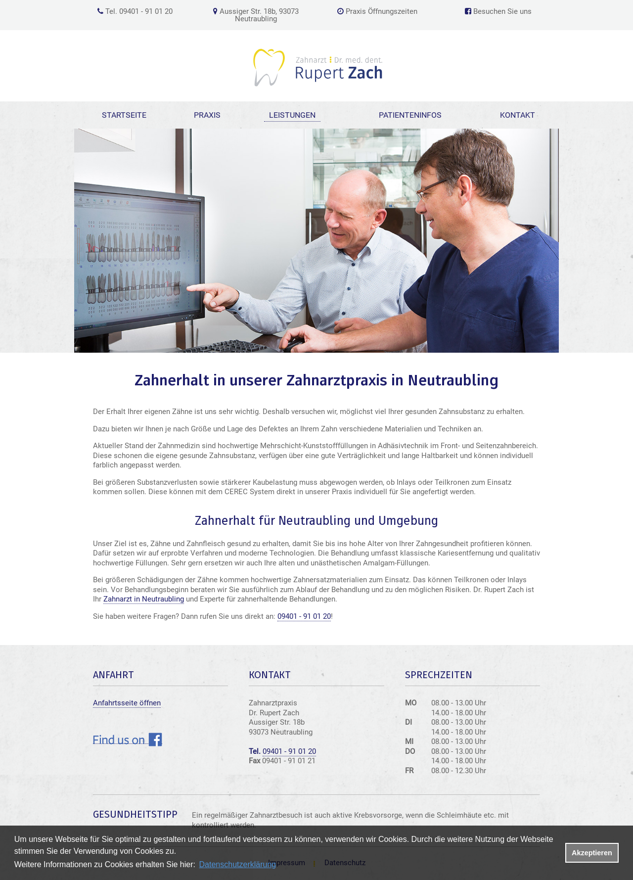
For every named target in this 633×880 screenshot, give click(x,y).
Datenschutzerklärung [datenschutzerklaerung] (237, 864)
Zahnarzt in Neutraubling (143, 599)
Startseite (124, 115)
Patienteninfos (410, 115)
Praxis (207, 115)
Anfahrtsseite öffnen (127, 702)
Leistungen (292, 115)
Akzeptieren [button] (592, 853)
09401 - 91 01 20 (304, 616)
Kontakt (517, 115)
